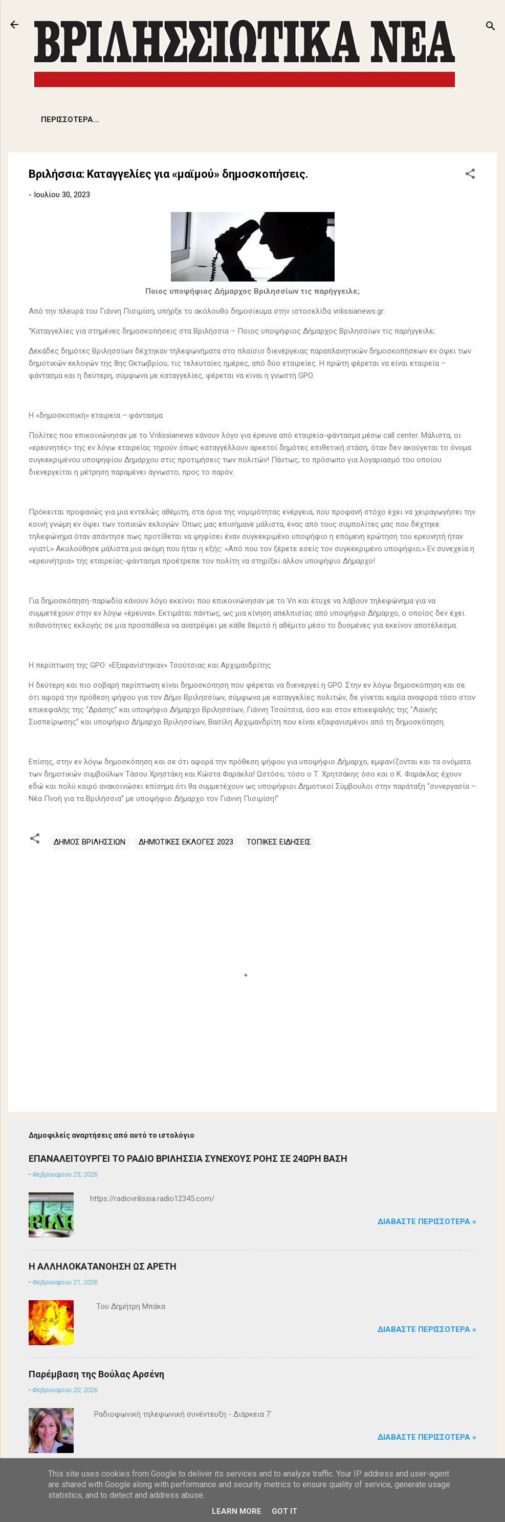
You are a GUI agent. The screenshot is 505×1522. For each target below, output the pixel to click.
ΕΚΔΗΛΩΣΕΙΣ (249, 119)
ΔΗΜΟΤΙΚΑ (186, 119)
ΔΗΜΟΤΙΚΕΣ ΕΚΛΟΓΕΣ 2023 (186, 842)
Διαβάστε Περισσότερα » (427, 1221)
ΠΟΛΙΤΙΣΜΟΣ (359, 119)
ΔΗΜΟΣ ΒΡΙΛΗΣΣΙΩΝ (89, 842)
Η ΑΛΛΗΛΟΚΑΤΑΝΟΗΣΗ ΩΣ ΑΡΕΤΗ (103, 1266)
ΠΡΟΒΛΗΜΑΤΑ (120, 119)
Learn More (236, 1511)
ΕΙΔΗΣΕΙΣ (58, 119)
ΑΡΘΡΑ (304, 119)
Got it (284, 1511)
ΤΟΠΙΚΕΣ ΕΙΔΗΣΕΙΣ (279, 842)
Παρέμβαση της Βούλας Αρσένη (96, 1374)
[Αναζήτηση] (491, 27)
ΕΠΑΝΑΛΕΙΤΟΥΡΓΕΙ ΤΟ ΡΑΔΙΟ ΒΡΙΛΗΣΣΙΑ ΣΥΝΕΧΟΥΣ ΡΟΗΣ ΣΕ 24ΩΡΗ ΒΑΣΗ (188, 1158)
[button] (470, 175)
